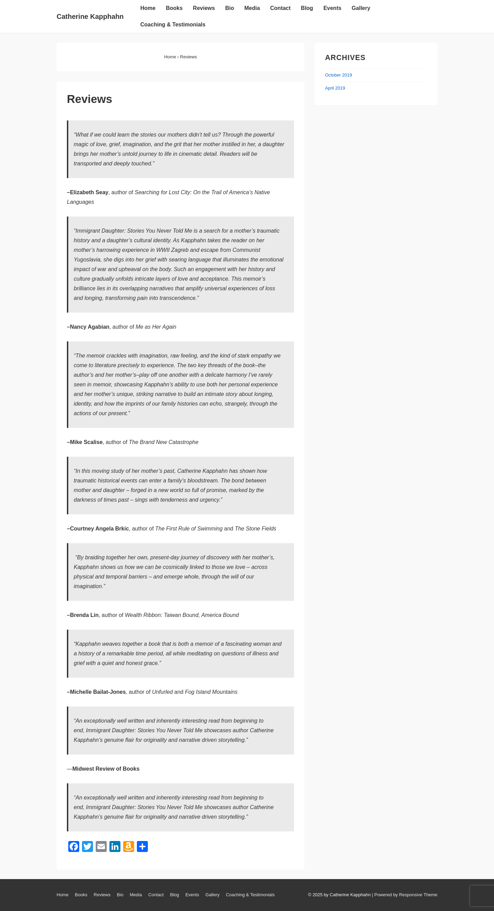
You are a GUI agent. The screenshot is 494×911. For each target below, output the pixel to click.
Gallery (361, 8)
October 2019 (338, 75)
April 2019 (335, 88)
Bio (229, 8)
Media (252, 8)
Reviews (204, 8)
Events (332, 8)
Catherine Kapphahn (90, 16)
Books (174, 8)
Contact (280, 8)
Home (147, 8)
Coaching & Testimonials (172, 24)
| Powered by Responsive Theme (404, 894)
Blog (307, 8)
